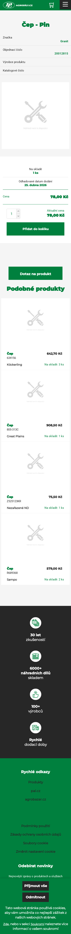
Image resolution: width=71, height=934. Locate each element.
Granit (64, 41)
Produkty (35, 782)
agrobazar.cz (35, 799)
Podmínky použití (35, 826)
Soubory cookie (35, 843)
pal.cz (35, 791)
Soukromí (37, 924)
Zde (6, 924)
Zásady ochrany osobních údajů (35, 834)
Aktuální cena (55, 210)
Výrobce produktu (14, 62)
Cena (6, 196)
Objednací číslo (12, 49)
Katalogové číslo (13, 70)
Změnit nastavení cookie (35, 851)
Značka (7, 37)
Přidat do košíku (36, 229)
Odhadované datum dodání (35, 181)
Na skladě (35, 169)
